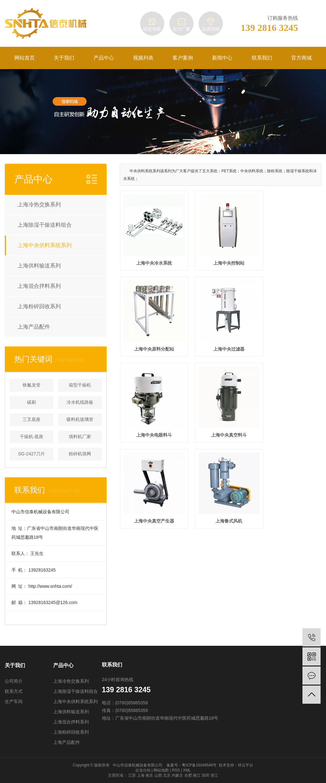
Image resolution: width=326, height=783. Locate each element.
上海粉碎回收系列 (39, 306)
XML (187, 770)
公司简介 (14, 681)
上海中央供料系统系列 (45, 245)
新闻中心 (222, 58)
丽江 (197, 775)
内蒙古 (177, 775)
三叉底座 (31, 419)
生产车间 (14, 701)
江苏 (132, 775)
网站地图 (161, 770)
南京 (149, 775)
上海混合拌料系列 (39, 286)
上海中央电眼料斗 (220, 337)
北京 (167, 775)
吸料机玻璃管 (80, 419)
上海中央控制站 (220, 257)
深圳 (205, 775)
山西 (158, 775)
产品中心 (104, 58)
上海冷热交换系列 (39, 205)
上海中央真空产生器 (151, 418)
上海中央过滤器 (151, 337)
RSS (176, 770)
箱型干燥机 (80, 385)
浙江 (214, 775)
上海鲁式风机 (220, 418)
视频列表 (143, 58)
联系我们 (262, 58)
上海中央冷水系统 (151, 257)
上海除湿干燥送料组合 (45, 225)
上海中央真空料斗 (290, 337)
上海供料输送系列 (39, 266)
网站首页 (24, 58)
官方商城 (301, 58)
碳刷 (31, 402)
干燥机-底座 (32, 436)
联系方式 (14, 691)
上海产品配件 (34, 327)
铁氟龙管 (31, 385)
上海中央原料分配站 (290, 257)
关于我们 (64, 58)
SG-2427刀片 (31, 453)
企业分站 (143, 770)
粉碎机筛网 (80, 453)
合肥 (188, 775)
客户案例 (183, 58)
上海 (141, 775)
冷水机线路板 (80, 402)
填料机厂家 (80, 436)
